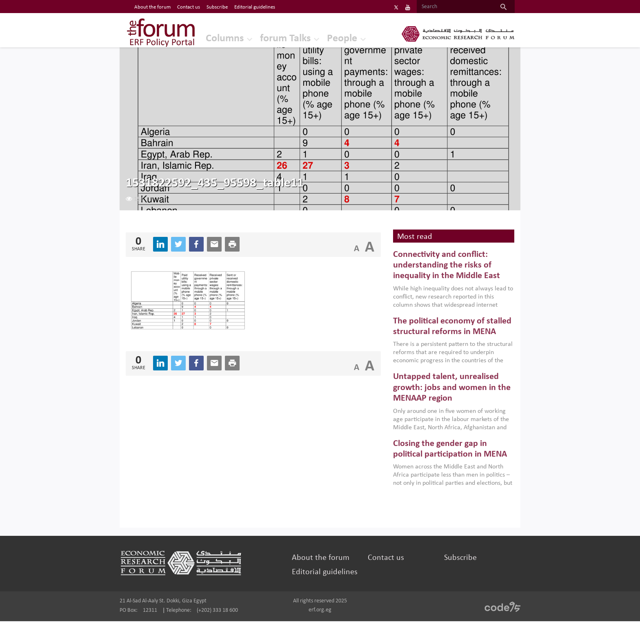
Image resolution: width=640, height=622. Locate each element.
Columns (217, 38)
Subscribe (457, 559)
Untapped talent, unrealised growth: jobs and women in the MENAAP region (450, 388)
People (334, 38)
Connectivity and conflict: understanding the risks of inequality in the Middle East (444, 266)
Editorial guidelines (325, 573)
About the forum (321, 559)
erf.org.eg (320, 611)
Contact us (385, 559)
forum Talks (277, 38)
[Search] (449, 7)
